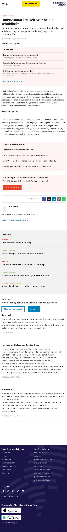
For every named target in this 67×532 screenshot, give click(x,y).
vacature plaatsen (42, 470)
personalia (6, 470)
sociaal (4, 16)
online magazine (8, 466)
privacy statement (42, 477)
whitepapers (7, 460)
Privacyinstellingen (42, 480)
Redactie (7, 39)
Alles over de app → (10, 523)
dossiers (5, 473)
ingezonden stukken (43, 460)
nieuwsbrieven (40, 463)
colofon (37, 456)
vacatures (5, 453)
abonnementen (8, 463)
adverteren (39, 466)
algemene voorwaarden (44, 473)
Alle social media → (9, 497)
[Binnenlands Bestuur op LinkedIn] (13, 491)
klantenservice (40, 453)
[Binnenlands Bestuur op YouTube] (23, 491)
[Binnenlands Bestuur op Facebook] (3, 491)
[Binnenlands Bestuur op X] (8, 491)
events (4, 456)
